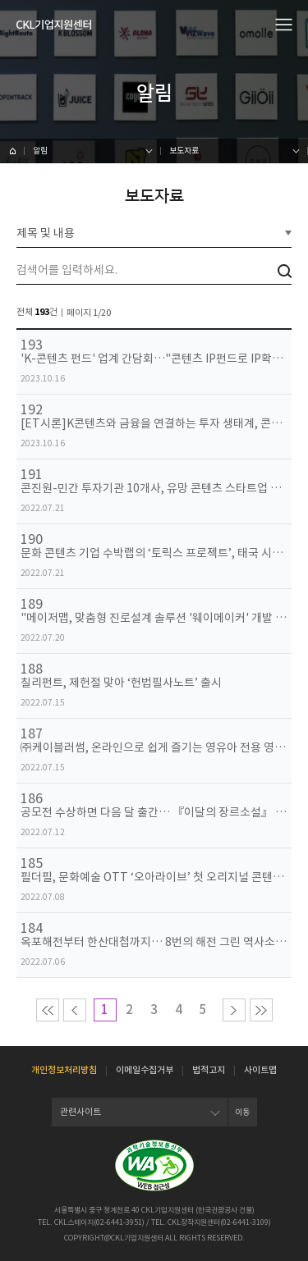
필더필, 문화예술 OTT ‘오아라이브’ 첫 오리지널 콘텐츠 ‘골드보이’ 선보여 (154, 877)
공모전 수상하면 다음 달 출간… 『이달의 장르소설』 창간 (154, 813)
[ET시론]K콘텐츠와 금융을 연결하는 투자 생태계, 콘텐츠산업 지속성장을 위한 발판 (154, 424)
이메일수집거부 (144, 1070)
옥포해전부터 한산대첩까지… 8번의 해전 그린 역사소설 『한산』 (154, 942)
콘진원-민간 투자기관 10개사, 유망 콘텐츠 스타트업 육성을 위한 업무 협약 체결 (154, 489)
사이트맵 (260, 1070)
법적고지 (208, 1070)
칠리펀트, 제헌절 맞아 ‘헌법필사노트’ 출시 (121, 683)
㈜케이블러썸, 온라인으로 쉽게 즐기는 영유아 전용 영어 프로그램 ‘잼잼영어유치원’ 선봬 (154, 748)
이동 (242, 1112)
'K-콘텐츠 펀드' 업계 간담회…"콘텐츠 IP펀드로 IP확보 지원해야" (154, 359)
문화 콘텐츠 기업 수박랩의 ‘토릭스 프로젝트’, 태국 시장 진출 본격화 (154, 553)
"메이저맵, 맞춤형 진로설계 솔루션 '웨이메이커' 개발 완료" (154, 618)
